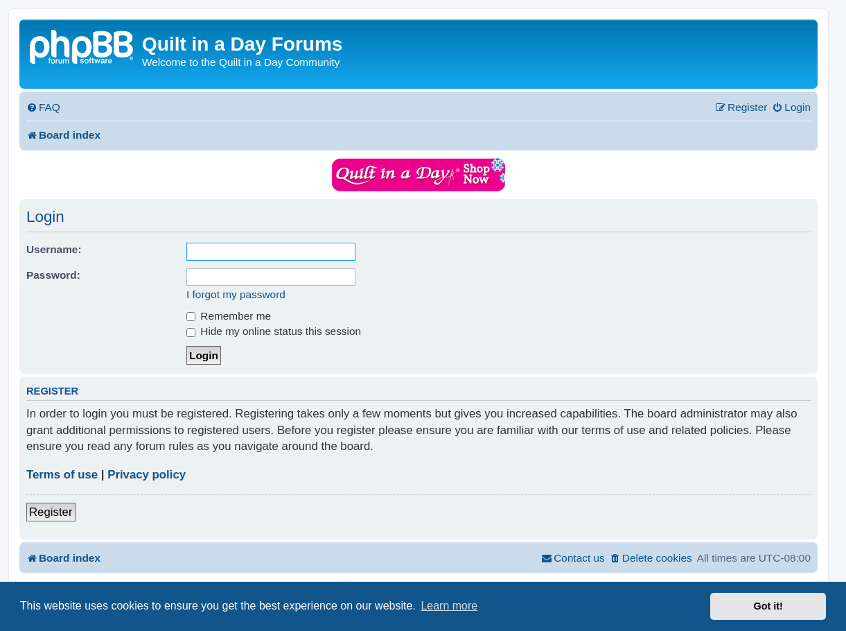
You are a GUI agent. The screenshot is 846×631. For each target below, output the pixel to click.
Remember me (228, 316)
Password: (53, 275)
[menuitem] (43, 107)
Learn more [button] (449, 606)
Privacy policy (146, 474)
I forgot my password (235, 294)
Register (51, 512)
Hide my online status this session (273, 331)
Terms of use (62, 474)
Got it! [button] (768, 606)
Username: (54, 249)
